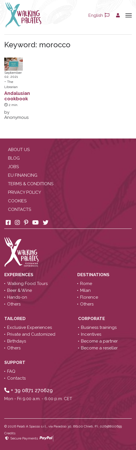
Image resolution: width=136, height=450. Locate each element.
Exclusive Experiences (29, 327)
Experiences (19, 274)
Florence (89, 297)
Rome (86, 283)
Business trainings (99, 327)
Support (15, 362)
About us (19, 149)
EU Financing (22, 175)
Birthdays (16, 341)
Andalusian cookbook (17, 96)
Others (14, 304)
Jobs (13, 166)
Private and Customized (31, 334)
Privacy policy (24, 192)
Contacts (19, 209)
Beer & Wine (19, 290)
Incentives (91, 334)
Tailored (15, 318)
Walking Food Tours (27, 283)
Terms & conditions (30, 183)
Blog (14, 158)
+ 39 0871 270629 (28, 390)
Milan (85, 290)
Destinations (94, 274)
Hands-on (17, 297)
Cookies (17, 200)
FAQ (11, 371)
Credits (9, 433)
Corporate (92, 318)
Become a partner (99, 341)
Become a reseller (99, 348)
